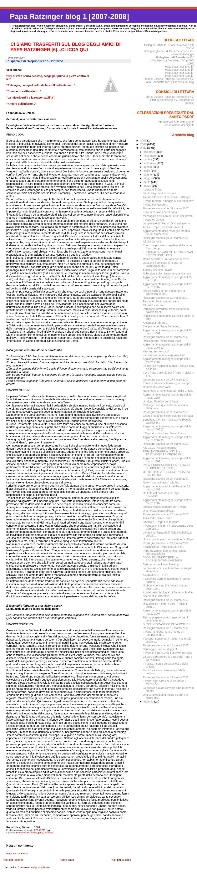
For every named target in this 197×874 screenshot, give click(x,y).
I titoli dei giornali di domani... (160, 193)
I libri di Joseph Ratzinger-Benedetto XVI (169, 96)
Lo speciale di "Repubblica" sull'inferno (166, 223)
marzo (148, 185)
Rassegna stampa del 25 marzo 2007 (166, 443)
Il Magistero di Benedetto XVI (175, 57)
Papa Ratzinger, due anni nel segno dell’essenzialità (164, 552)
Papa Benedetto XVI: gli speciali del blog (169, 82)
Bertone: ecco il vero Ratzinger (161, 564)
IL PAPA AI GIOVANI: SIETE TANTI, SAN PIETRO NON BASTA (168, 254)
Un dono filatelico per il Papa (160, 401)
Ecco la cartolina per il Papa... (161, 212)
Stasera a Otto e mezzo (157, 269)
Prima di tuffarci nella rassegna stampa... (168, 383)
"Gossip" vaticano (153, 305)
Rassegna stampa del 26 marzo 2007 (166, 412)
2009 (143, 140)
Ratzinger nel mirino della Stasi (162, 340)
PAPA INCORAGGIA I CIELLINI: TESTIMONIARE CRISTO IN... (163, 453)
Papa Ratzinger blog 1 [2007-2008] (69, 16)
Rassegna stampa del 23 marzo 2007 (166, 514)
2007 (143, 148)
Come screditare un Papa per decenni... (167, 259)
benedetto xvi (22, 832)
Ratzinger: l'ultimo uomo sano (161, 301)
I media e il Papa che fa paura (161, 522)
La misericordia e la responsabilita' (164, 355)
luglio (147, 170)
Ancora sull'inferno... (155, 322)
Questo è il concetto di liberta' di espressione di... (162, 264)
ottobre (148, 159)
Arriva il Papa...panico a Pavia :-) (163, 227)
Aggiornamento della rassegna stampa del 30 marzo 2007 (166, 232)
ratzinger (48, 832)
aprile (147, 182)
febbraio (149, 701)
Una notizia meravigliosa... (159, 510)
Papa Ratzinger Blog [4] (179, 69)
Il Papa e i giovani (154, 219)
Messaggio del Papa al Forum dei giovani (168, 215)
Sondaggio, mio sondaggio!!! (160, 649)
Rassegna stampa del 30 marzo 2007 (166, 237)
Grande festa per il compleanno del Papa (168, 415)
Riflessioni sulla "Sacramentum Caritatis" (168, 273)
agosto (148, 166)
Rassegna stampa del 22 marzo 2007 (166, 543)
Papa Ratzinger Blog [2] (179, 75)
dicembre (150, 151)
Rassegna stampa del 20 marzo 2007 (166, 599)
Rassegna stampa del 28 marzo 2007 (166, 337)
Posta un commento (17, 853)
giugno (148, 174)
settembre (150, 163)
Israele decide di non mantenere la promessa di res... (164, 292)
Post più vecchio (121, 859)
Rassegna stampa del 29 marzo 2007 (166, 297)
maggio (148, 178)
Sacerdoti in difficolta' (156, 596)
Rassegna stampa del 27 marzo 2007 (166, 379)
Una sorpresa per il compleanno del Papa (168, 539)
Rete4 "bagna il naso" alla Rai (161, 482)
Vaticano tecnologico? (156, 351)
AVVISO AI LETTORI (156, 574)
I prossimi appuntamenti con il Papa (164, 506)
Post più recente (13, 859)
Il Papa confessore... (155, 204)
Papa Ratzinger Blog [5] (179, 66)
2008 (143, 144)
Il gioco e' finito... (153, 189)
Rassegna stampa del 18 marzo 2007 (166, 645)
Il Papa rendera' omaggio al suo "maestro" (168, 200)
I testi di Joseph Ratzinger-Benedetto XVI (169, 78)
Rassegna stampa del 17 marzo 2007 (166, 677)
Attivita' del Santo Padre (157, 518)
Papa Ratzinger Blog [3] (179, 72)
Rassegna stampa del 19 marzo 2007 (166, 628)
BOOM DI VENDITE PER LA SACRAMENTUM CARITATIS (162, 559)
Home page (67, 859)
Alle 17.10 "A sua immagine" (160, 447)
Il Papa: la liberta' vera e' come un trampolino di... (163, 633)
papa (40, 832)
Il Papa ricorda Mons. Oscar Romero (165, 433)
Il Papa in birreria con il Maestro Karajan (167, 653)
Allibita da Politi (152, 241)
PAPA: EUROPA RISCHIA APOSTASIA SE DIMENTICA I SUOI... (166, 466)
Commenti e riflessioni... (157, 387)
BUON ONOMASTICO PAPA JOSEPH (166, 624)
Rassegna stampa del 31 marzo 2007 (166, 208)
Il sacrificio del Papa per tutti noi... (163, 546)
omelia (34, 832)
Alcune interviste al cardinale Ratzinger (166, 197)
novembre (150, 155)
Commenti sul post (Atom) (34, 867)
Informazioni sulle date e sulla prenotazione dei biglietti (176, 123)
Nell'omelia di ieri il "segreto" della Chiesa (168, 390)
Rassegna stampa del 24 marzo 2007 (166, 478)
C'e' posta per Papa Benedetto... (163, 326)
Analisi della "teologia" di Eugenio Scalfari (168, 592)
